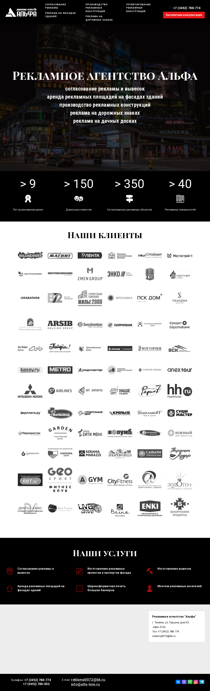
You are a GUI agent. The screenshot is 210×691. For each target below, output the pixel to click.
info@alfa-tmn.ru (85, 684)
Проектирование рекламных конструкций (138, 8)
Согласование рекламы (55, 6)
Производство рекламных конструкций (96, 8)
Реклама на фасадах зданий (60, 15)
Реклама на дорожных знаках (99, 18)
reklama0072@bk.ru (88, 680)
